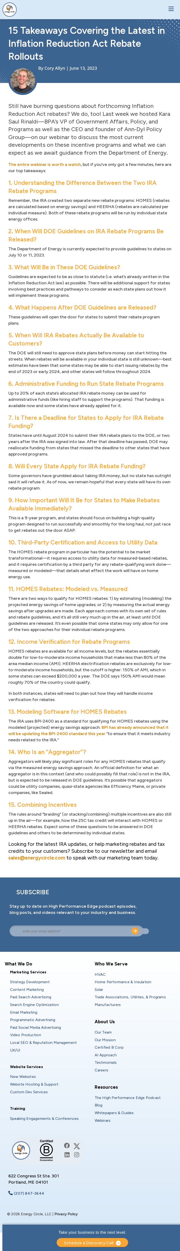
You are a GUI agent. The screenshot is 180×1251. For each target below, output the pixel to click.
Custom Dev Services (29, 1092)
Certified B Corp (109, 1047)
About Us (105, 1021)
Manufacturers (108, 1004)
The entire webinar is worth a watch (44, 164)
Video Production (25, 1035)
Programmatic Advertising (32, 1019)
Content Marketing (27, 989)
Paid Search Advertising (30, 997)
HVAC (100, 974)
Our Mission (105, 1040)
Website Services (26, 1066)
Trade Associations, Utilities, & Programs (130, 997)
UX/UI (15, 1050)
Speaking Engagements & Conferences (44, 1118)
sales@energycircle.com (36, 858)
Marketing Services (28, 972)
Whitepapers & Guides (114, 1113)
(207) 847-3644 (29, 1193)
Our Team (103, 1032)
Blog (99, 1105)
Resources (106, 1087)
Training (17, 1108)
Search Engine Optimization (34, 1004)
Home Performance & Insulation (123, 982)
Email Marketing (24, 1012)
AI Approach (106, 1055)
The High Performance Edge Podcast (128, 1097)
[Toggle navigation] (169, 9)
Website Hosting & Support (34, 1084)
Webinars (103, 1120)
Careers (101, 1070)
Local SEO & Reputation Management (43, 1042)
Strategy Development (30, 982)
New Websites (23, 1076)
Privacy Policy (66, 1214)
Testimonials (106, 1062)
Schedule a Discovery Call (89, 1242)
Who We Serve (111, 964)
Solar (99, 989)
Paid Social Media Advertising (35, 1027)
